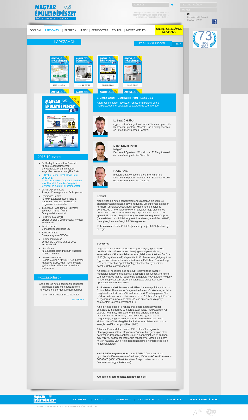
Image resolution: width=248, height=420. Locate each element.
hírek (84, 30)
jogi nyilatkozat (148, 399)
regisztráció (194, 20)
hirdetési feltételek (204, 399)
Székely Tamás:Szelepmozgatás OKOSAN (55, 234)
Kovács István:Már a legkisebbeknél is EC (56, 227)
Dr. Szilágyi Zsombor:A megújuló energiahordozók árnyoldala (62, 191)
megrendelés (136, 30)
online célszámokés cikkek (169, 30)
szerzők (70, 30)
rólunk (117, 30)
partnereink (80, 399)
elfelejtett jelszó (197, 17)
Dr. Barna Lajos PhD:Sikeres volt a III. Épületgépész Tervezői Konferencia (62, 220)
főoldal (35, 30)
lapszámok (52, 30)
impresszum (123, 399)
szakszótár (99, 30)
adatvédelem (174, 399)
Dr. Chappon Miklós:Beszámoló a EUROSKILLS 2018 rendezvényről (59, 242)
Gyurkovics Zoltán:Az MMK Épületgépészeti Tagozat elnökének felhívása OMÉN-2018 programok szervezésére (59, 200)
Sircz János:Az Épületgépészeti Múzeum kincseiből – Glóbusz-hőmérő (63, 251)
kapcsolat (101, 399)
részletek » (78, 299)
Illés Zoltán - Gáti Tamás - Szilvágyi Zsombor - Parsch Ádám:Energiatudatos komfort (60, 211)
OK (188, 14)
